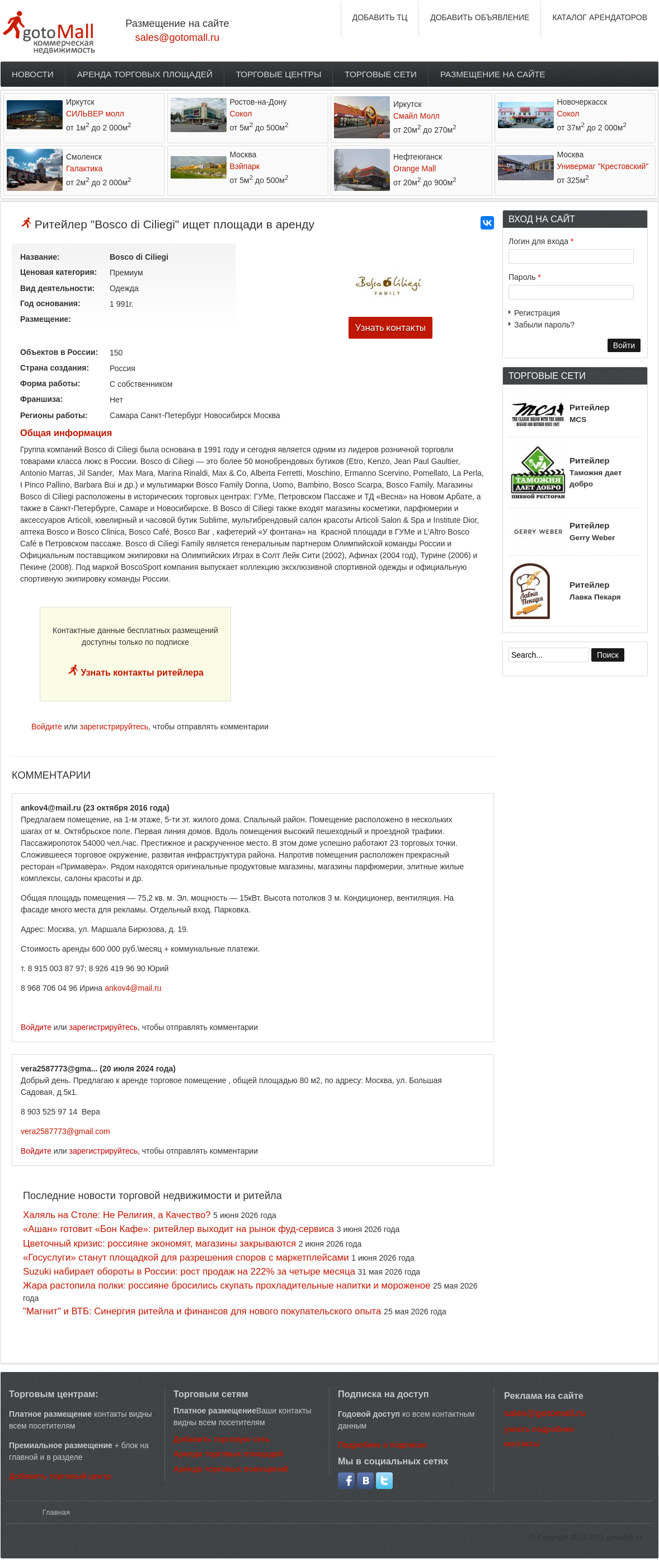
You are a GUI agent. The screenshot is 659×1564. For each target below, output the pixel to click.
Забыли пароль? (544, 324)
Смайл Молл (416, 115)
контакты (522, 1443)
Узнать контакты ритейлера (141, 672)
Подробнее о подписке (382, 1444)
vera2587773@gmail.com (65, 1131)
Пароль (525, 277)
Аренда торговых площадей (145, 74)
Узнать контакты (390, 327)
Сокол (241, 113)
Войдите (46, 726)
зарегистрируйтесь (114, 726)
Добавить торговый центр (60, 1476)
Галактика (84, 168)
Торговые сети (381, 74)
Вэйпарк (245, 166)
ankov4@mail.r (131, 988)
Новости (33, 74)
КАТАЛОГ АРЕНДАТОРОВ (599, 17)
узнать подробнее (539, 1429)
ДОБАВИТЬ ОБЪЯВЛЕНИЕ (479, 17)
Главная (56, 1512)
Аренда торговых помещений (231, 1468)
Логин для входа (541, 241)
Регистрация (537, 312)
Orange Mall (414, 168)
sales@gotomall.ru (177, 37)
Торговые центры (279, 74)
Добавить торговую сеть (221, 1439)
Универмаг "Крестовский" (603, 166)
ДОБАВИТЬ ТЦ (380, 17)
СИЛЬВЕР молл (95, 113)
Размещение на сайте (492, 74)
